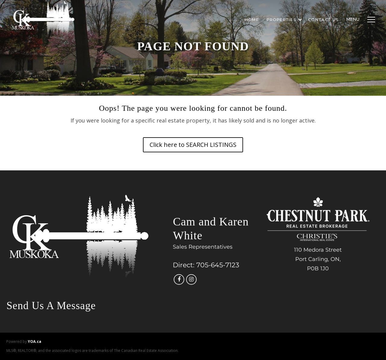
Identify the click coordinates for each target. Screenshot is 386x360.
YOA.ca (34, 341)
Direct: (184, 265)
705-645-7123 (217, 265)
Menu (352, 19)
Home (252, 19)
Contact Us (323, 19)
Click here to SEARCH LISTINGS (193, 145)
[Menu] (369, 19)
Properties (284, 19)
